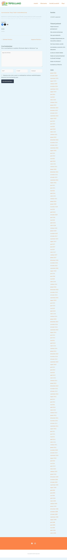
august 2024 (53, 94)
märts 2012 (53, 412)
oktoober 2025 (54, 78)
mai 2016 (52, 281)
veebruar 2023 (54, 137)
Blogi (63, 3)
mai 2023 (52, 129)
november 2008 (54, 514)
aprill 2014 (53, 345)
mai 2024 (52, 99)
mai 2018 (52, 222)
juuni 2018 (53, 220)
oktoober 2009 (54, 484)
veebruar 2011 (54, 447)
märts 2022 (53, 166)
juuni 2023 (53, 126)
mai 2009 (52, 498)
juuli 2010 (53, 463)
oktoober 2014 (54, 329)
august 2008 (53, 522)
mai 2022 (52, 161)
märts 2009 (53, 503)
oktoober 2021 (54, 179)
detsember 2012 (54, 388)
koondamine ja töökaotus (57, 67)
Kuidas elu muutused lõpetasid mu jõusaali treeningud (56, 58)
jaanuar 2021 (53, 204)
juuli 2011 (53, 434)
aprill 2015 (53, 313)
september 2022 (54, 150)
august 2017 (53, 244)
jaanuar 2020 (53, 206)
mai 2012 (52, 407)
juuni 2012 (53, 404)
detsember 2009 (54, 479)
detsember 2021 (54, 174)
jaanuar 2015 (53, 321)
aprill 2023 (53, 131)
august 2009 (53, 490)
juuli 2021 (53, 187)
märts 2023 (53, 134)
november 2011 (54, 423)
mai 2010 (52, 466)
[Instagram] (35, 546)
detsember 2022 (54, 142)
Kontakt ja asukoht (55, 3)
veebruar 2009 (54, 506)
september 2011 (54, 428)
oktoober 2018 (54, 217)
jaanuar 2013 (53, 385)
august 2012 (53, 399)
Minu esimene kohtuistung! (57, 32)
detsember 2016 (54, 262)
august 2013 (53, 367)
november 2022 (54, 145)
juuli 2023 (53, 123)
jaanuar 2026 (53, 75)
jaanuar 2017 (53, 260)
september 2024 (54, 91)
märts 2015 (53, 316)
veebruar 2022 (54, 169)
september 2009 (54, 487)
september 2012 (54, 396)
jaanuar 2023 (53, 139)
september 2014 (54, 332)
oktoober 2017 (54, 238)
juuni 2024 (53, 97)
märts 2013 (53, 380)
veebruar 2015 (54, 318)
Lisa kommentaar (5, 12)
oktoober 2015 (54, 297)
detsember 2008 (54, 511)
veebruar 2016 (54, 286)
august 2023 (53, 121)
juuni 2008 (53, 527)
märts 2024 (53, 102)
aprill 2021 (53, 195)
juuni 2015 (53, 308)
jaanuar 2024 (53, 107)
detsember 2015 (54, 292)
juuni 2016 (53, 278)
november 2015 (54, 294)
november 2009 (54, 482)
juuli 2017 (53, 246)
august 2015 (53, 302)
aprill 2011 (53, 442)
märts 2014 (53, 348)
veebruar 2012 (54, 415)
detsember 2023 (54, 110)
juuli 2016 (53, 276)
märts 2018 (53, 228)
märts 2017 (53, 254)
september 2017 (54, 241)
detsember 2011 (54, 420)
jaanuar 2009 (53, 508)
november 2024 (54, 88)
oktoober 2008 (54, 516)
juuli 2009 (53, 492)
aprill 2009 (53, 500)
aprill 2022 (53, 163)
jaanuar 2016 (53, 289)
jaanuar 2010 (53, 476)
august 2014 (53, 335)
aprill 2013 (53, 377)
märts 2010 (53, 471)
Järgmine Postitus (36, 39)
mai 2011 (52, 439)
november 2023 (54, 113)
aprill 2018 (53, 225)
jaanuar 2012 (53, 417)
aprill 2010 (53, 468)
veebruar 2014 (54, 351)
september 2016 (54, 270)
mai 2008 (52, 530)
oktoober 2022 (54, 147)
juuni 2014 (53, 340)
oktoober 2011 (54, 425)
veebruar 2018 (54, 230)
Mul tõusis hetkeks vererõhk (58, 44)
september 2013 (54, 364)
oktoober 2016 (54, 268)
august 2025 (53, 83)
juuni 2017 (53, 249)
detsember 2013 (54, 356)
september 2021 (54, 182)
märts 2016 (53, 284)
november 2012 (54, 391)
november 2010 (54, 452)
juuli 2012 (53, 401)
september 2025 (54, 80)
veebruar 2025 (54, 86)
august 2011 (53, 431)
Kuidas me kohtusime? (56, 64)
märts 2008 (53, 535)
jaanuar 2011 (53, 450)
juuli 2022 (53, 155)
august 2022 (53, 153)
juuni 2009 (53, 495)
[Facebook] (32, 546)
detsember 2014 (54, 324)
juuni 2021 (53, 190)
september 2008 (54, 519)
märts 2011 (53, 444)
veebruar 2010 (54, 474)
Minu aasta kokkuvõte (56, 35)
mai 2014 (52, 343)
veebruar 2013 (54, 383)
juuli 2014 (53, 337)
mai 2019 (52, 212)
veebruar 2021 (54, 201)
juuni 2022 (53, 158)
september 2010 (54, 458)
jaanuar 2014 (53, 353)
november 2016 (54, 265)
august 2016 (53, 273)
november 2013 (54, 359)
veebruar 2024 (54, 105)
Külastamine (45, 3)
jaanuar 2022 (53, 171)
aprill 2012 (53, 409)
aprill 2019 (53, 214)
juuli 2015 (53, 305)
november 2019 (54, 209)
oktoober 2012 (54, 393)
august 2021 (53, 185)
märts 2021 (53, 198)
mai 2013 (52, 375)
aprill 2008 (53, 532)
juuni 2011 (53, 436)
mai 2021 (52, 193)
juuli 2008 (53, 524)
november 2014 (54, 327)
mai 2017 (52, 252)
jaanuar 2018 (53, 233)
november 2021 (54, 177)
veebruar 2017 (54, 257)
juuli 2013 (53, 369)
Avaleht (38, 3)
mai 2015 (52, 311)
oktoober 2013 (54, 361)
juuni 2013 (53, 372)
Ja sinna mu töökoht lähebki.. (58, 52)
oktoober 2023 (54, 115)
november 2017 (54, 236)
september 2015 (54, 300)
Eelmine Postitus (6, 39)
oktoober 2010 (54, 455)
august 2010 (53, 460)
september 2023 (54, 118)
